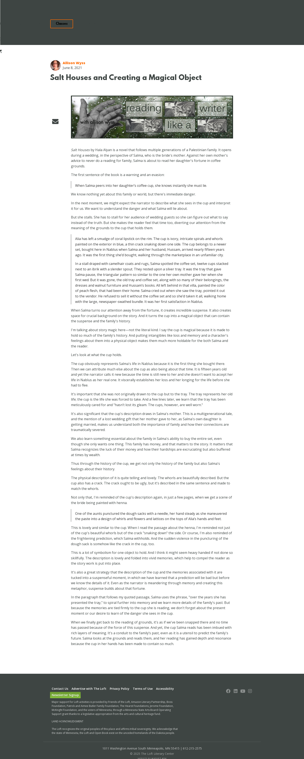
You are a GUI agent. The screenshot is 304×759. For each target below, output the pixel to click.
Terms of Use (143, 672)
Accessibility (165, 672)
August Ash (158, 741)
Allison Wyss (74, 46)
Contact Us (60, 672)
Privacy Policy (119, 672)
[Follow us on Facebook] (228, 675)
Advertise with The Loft (89, 672)
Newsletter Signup (65, 678)
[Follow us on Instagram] (250, 675)
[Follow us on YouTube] (243, 675)
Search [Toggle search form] (285, 12)
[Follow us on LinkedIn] (235, 675)
